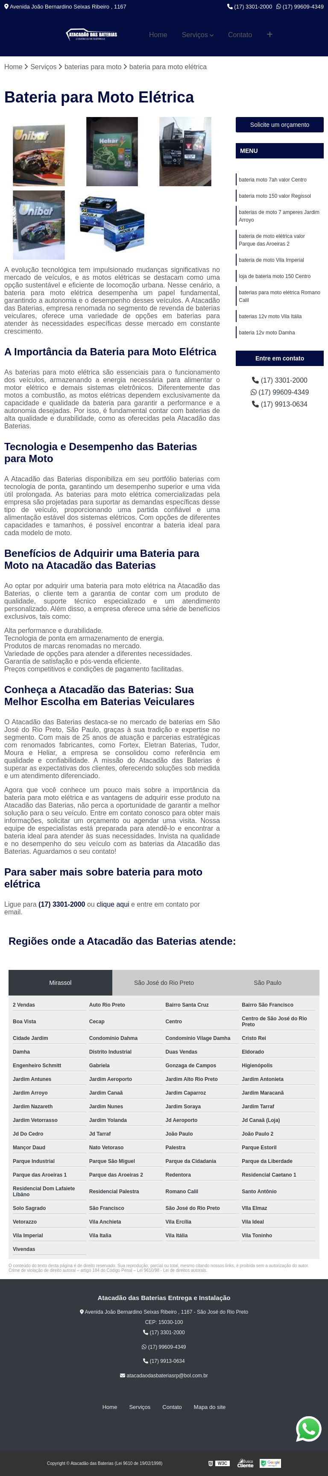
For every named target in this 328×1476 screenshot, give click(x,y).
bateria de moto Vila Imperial (271, 260)
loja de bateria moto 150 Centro (274, 276)
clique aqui (113, 904)
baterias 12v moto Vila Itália (270, 316)
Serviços (195, 34)
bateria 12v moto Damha (267, 333)
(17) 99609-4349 (300, 6)
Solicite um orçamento (280, 124)
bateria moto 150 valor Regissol (275, 196)
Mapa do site (210, 1407)
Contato (240, 34)
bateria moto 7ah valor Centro (273, 180)
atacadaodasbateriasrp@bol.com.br (164, 1376)
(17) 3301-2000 (249, 6)
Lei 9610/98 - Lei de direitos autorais (171, 1270)
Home (158, 34)
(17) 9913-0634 (280, 404)
